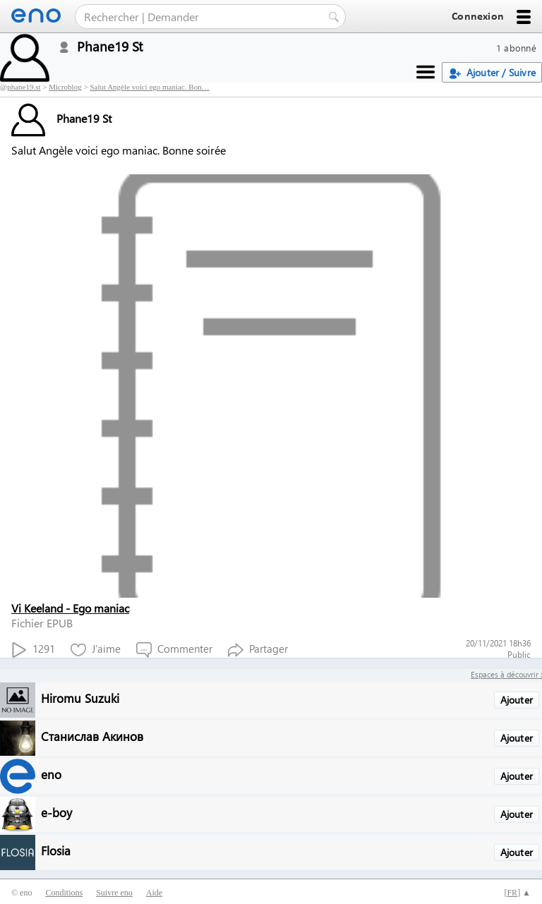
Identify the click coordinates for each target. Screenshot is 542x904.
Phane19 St (61, 118)
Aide (154, 893)
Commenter (174, 649)
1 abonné (516, 48)
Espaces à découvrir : (506, 674)
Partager (258, 649)
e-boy (56, 812)
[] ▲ (517, 893)
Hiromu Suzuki (80, 697)
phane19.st (23, 87)
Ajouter (516, 699)
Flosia (56, 850)
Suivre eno (114, 893)
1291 (33, 649)
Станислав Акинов (92, 736)
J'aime (96, 649)
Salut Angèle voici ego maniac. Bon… (149, 87)
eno (51, 774)
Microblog (65, 87)
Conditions (64, 893)
